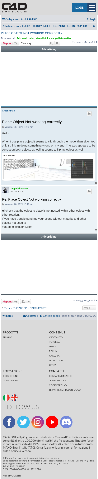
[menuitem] (33, 19)
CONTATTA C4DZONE (60, 375)
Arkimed (21, 38)
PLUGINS (7, 337)
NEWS (52, 346)
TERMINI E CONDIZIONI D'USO (65, 389)
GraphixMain (8, 110)
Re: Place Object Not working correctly (31, 199)
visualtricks (43, 38)
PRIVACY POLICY (57, 380)
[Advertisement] (49, 79)
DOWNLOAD (56, 360)
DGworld (16, 475)
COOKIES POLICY (58, 385)
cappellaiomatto (61, 38)
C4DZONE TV (56, 337)
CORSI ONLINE (10, 375)
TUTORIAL (54, 341)
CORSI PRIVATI (10, 380)
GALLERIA (54, 355)
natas (31, 38)
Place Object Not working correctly (32, 33)
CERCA (52, 364)
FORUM (53, 351)
